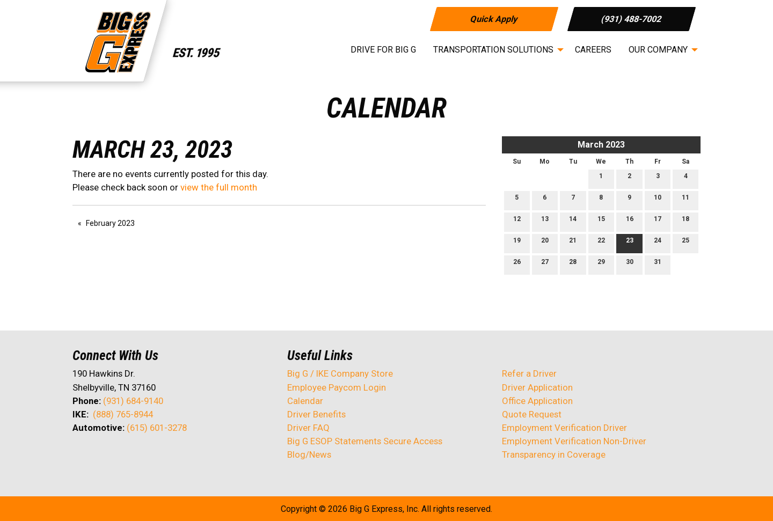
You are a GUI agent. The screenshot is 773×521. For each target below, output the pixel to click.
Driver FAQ (308, 427)
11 (685, 200)
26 (517, 264)
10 (657, 200)
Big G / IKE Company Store (340, 373)
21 (573, 243)
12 (517, 221)
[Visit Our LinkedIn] (115, 456)
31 (657, 264)
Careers (593, 50)
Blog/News (309, 454)
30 (629, 264)
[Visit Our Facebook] (81, 456)
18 (685, 221)
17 (657, 221)
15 (601, 221)
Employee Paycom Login (336, 387)
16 (629, 221)
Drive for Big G (383, 50)
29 (601, 264)
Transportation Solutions (493, 50)
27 (545, 264)
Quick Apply (494, 18)
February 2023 (110, 223)
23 (629, 243)
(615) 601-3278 (157, 427)
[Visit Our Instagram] (149, 456)
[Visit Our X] (98, 456)
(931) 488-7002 (631, 18)
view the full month (218, 187)
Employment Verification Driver (564, 427)
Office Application (538, 400)
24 (657, 243)
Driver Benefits (317, 414)
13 (545, 221)
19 (517, 243)
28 (573, 264)
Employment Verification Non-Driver (574, 441)
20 (545, 243)
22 (601, 243)
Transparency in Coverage (554, 454)
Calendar (305, 400)
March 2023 (601, 145)
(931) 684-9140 (133, 400)
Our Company (658, 50)
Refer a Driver (529, 373)
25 (685, 243)
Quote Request (531, 414)
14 (573, 221)
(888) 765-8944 (123, 414)
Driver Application (537, 387)
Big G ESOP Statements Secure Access (364, 441)
